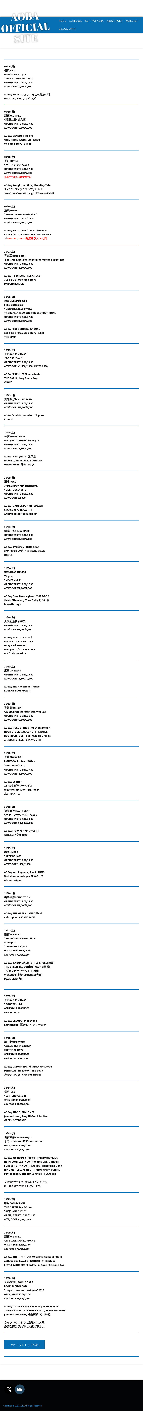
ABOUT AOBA (114, 20)
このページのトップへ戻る (24, 1344)
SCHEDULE (75, 20)
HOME (62, 20)
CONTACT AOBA (94, 20)
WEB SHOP (132, 20)
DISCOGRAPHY (67, 28)
